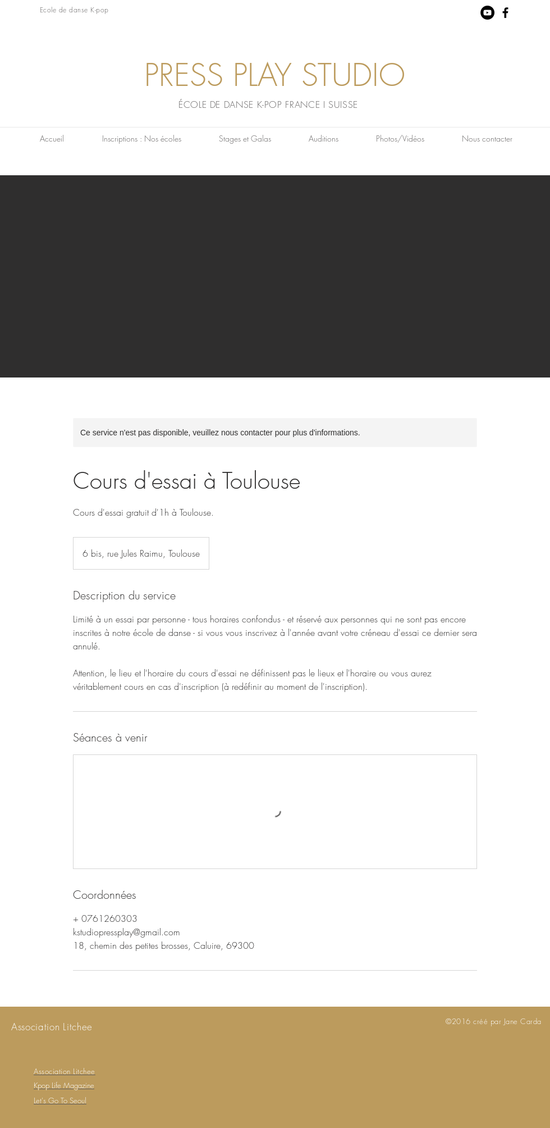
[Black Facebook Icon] (505, 13)
